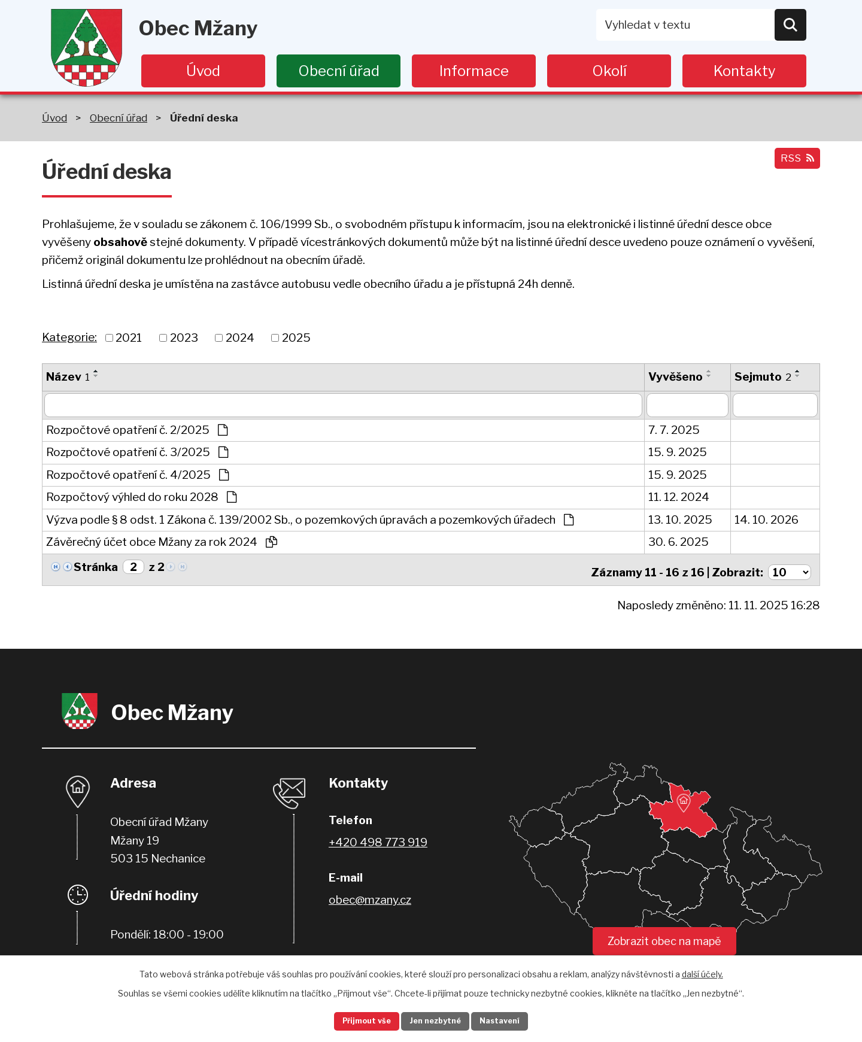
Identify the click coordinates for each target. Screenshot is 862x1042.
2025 (296, 337)
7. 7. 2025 (674, 430)
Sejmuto (762, 377)
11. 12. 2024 (678, 497)
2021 (129, 337)
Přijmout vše (354, 1020)
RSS (794, 164)
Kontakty (745, 71)
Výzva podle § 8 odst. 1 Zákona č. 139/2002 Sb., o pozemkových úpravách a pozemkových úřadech (309, 520)
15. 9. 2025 (677, 452)
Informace (474, 71)
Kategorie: (69, 337)
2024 (240, 337)
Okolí (609, 71)
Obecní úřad (339, 71)
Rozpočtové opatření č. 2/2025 (136, 430)
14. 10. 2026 (766, 520)
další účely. (702, 971)
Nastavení (513, 1020)
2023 (184, 337)
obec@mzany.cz (370, 896)
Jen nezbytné (436, 1020)
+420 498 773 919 (378, 838)
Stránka (96, 567)
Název (68, 377)
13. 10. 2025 (680, 520)
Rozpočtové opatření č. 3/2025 (137, 452)
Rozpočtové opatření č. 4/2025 (137, 475)
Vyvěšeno (675, 377)
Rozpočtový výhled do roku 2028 (141, 497)
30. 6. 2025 (678, 542)
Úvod (203, 71)
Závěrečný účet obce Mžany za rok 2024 (161, 542)
